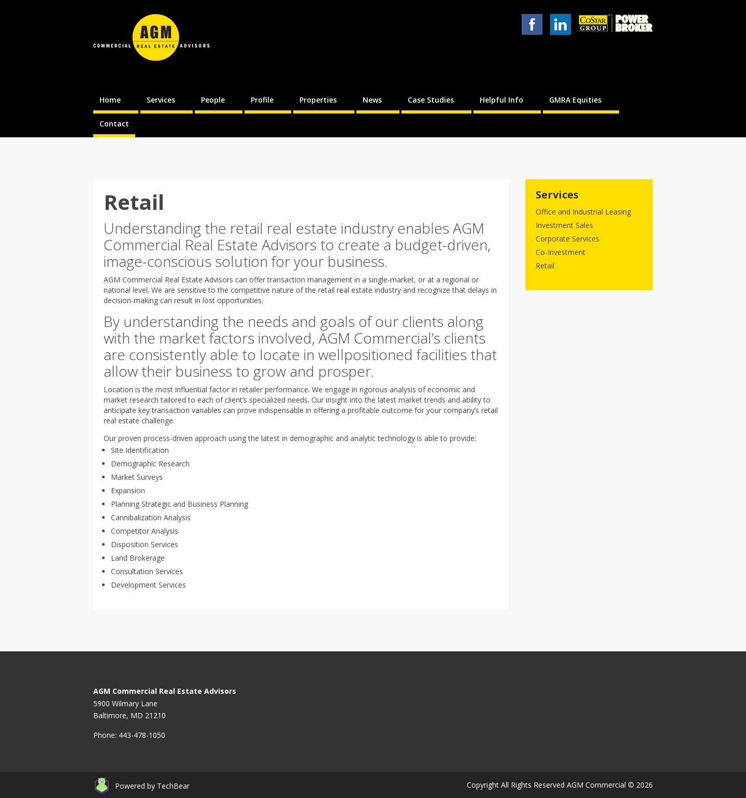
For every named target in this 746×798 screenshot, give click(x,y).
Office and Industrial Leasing (583, 212)
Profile (262, 100)
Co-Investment (560, 252)
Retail (545, 265)
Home (110, 100)
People (213, 100)
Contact (114, 124)
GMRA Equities (575, 100)
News (372, 100)
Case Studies (431, 100)
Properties (318, 100)
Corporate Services (567, 239)
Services (161, 100)
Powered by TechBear (152, 786)
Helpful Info (501, 100)
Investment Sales (564, 225)
